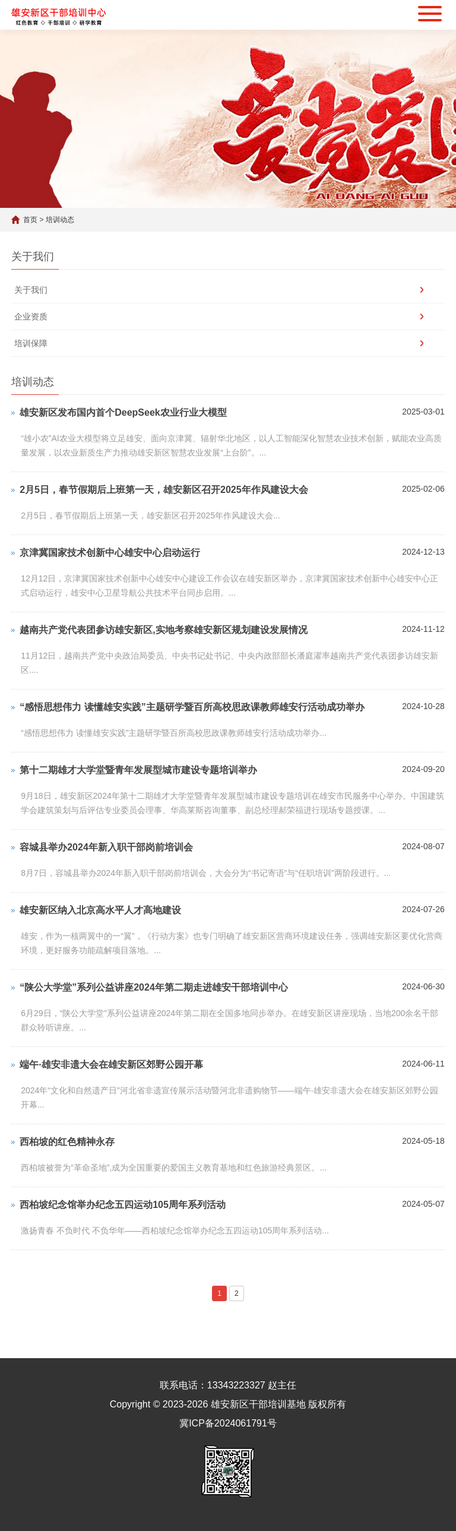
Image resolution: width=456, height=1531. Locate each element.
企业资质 (31, 316)
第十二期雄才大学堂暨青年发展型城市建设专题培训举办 (138, 770)
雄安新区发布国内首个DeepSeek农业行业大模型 (123, 412)
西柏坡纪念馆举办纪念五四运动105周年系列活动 (123, 1205)
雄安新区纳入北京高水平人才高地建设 (100, 910)
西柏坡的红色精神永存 (67, 1142)
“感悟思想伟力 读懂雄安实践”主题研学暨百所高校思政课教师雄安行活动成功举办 (192, 707)
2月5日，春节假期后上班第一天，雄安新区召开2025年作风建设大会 (164, 490)
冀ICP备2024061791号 (228, 1423)
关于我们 (31, 290)
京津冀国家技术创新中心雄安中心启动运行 (110, 553)
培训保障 (31, 343)
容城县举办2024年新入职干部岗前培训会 (106, 847)
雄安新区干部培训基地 (258, 1404)
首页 (30, 220)
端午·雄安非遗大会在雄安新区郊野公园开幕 (111, 1064)
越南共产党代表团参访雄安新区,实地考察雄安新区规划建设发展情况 (163, 630)
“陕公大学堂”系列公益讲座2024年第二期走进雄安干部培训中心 (154, 987)
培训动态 (60, 220)
